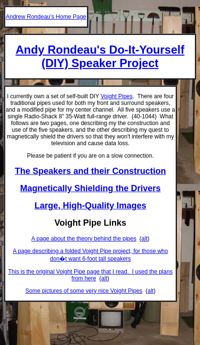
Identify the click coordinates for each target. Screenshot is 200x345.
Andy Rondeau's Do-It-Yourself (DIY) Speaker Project (100, 56)
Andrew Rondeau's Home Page (46, 16)
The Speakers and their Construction (90, 171)
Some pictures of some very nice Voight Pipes (83, 291)
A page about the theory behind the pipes (83, 238)
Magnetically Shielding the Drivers (90, 188)
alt (144, 238)
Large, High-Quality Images (90, 205)
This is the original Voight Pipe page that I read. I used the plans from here (90, 275)
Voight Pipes (117, 96)
